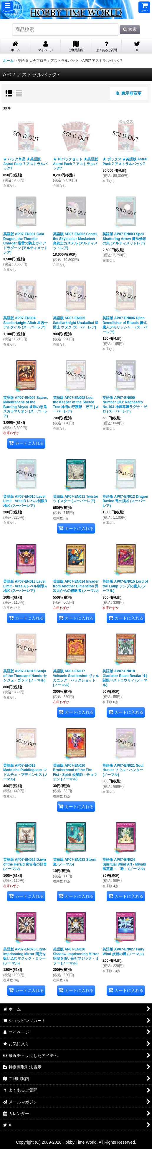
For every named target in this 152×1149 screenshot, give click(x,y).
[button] (7, 7)
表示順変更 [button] (129, 93)
